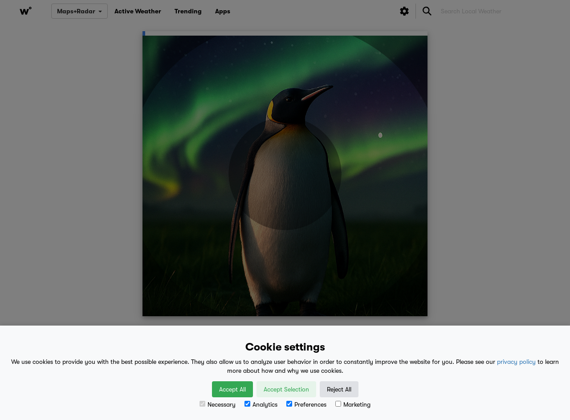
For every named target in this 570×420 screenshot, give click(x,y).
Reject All (339, 389)
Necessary (218, 404)
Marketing (352, 404)
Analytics (260, 404)
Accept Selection (286, 389)
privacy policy (516, 361)
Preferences (306, 404)
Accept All (232, 389)
